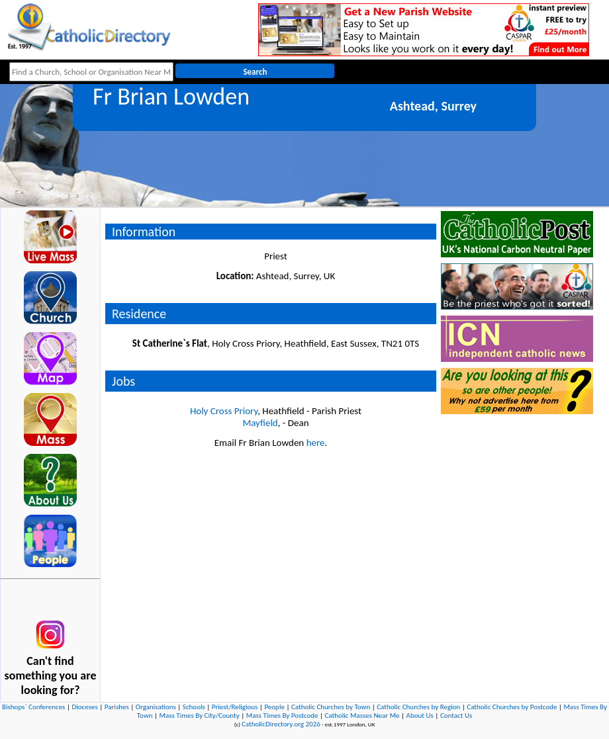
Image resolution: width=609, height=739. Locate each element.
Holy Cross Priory (224, 411)
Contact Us (456, 715)
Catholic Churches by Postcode (512, 707)
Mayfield (259, 423)
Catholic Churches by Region (418, 707)
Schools (194, 707)
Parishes (117, 707)
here (315, 443)
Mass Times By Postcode (282, 715)
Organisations (156, 707)
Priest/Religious (235, 707)
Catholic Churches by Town (330, 707)
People (274, 707)
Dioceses (84, 707)
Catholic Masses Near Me (361, 715)
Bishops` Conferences (33, 707)
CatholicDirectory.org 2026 (281, 724)
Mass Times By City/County (200, 715)
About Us (420, 715)
